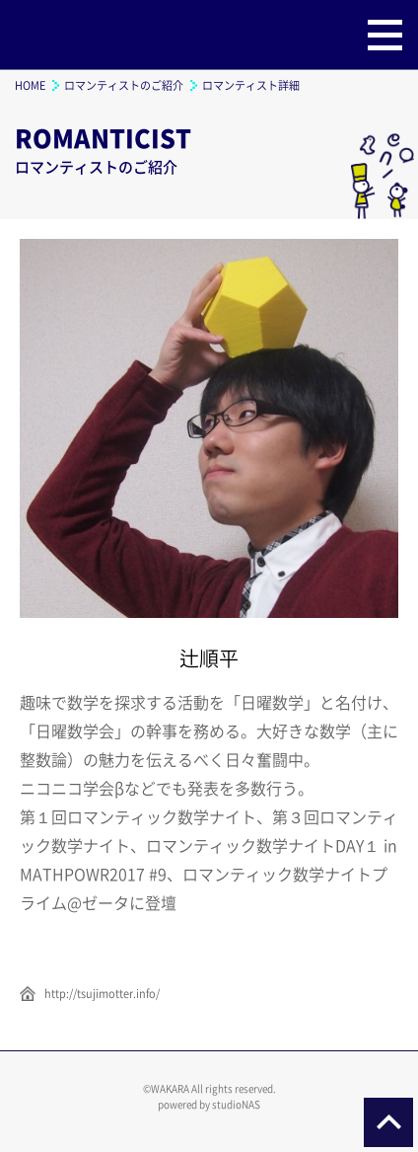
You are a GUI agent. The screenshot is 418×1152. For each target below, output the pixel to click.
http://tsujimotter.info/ (102, 993)
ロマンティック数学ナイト (69, 34)
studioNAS (236, 1104)
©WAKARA (166, 1088)
